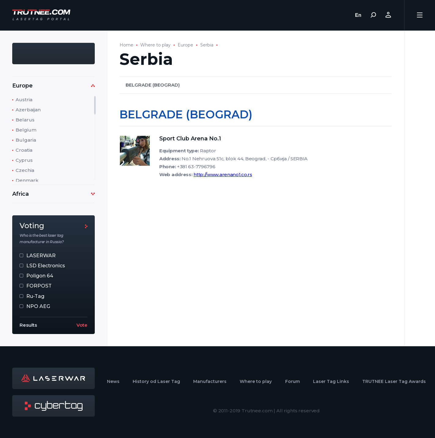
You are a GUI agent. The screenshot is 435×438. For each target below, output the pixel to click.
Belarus (25, 120)
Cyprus (24, 160)
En (358, 15)
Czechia (25, 170)
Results (28, 325)
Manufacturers (210, 381)
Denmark (27, 180)
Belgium (26, 130)
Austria (24, 99)
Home (126, 45)
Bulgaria (26, 140)
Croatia (24, 150)
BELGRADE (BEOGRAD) (153, 85)
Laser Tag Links (331, 381)
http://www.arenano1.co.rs (223, 174)
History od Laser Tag (156, 381)
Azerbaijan (28, 110)
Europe (185, 45)
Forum (292, 381)
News (113, 381)
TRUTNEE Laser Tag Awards (394, 381)
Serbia (206, 45)
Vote (81, 325)
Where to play (155, 45)
